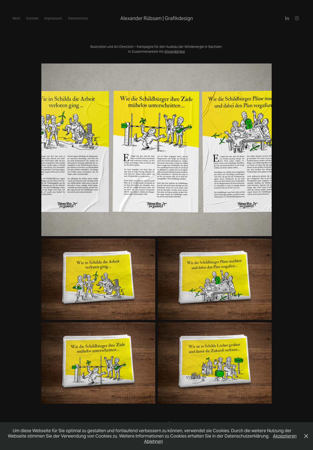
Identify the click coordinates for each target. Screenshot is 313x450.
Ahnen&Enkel (174, 51)
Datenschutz (78, 18)
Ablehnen (153, 441)
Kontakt (32, 18)
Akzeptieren (285, 436)
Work (16, 18)
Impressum (53, 18)
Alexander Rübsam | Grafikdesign (156, 18)
